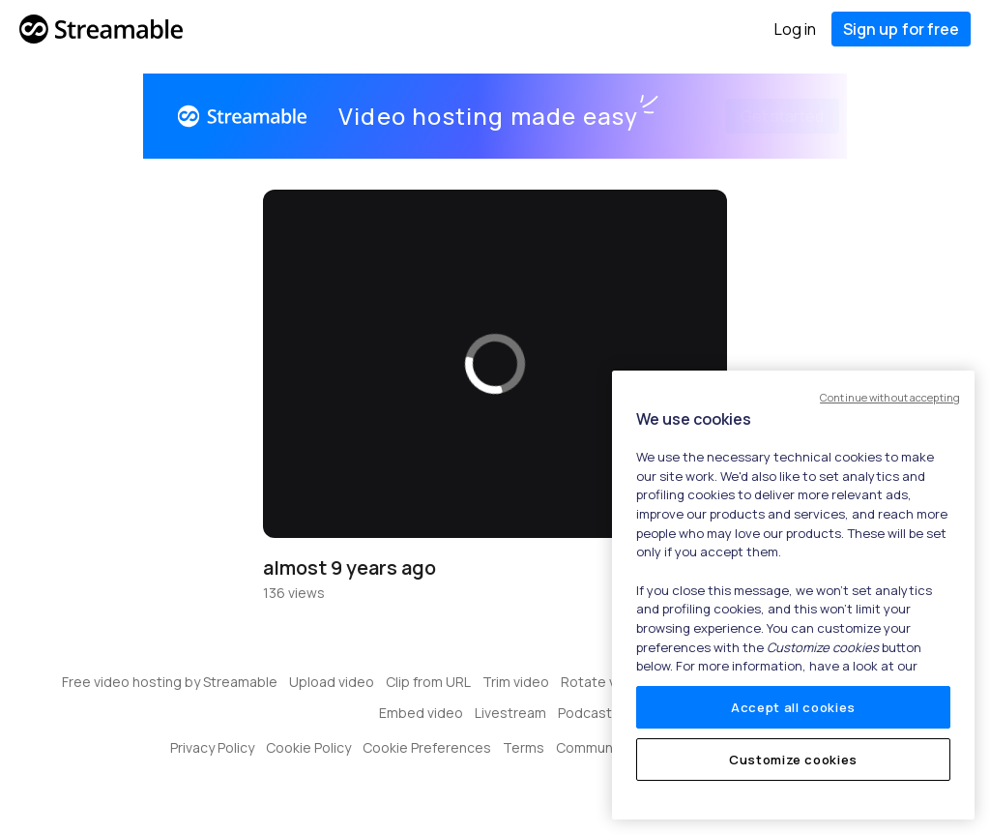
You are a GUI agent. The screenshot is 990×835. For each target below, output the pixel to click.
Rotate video (603, 681)
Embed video (421, 712)
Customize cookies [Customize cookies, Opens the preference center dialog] (793, 759)
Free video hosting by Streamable (169, 681)
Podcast (585, 712)
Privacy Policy (212, 747)
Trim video (515, 681)
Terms (523, 747)
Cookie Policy (308, 747)
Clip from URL (428, 681)
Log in (795, 29)
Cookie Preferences (427, 747)
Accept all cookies (793, 707)
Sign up (901, 29)
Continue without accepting (890, 397)
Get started (759, 116)
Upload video (331, 681)
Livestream (510, 712)
